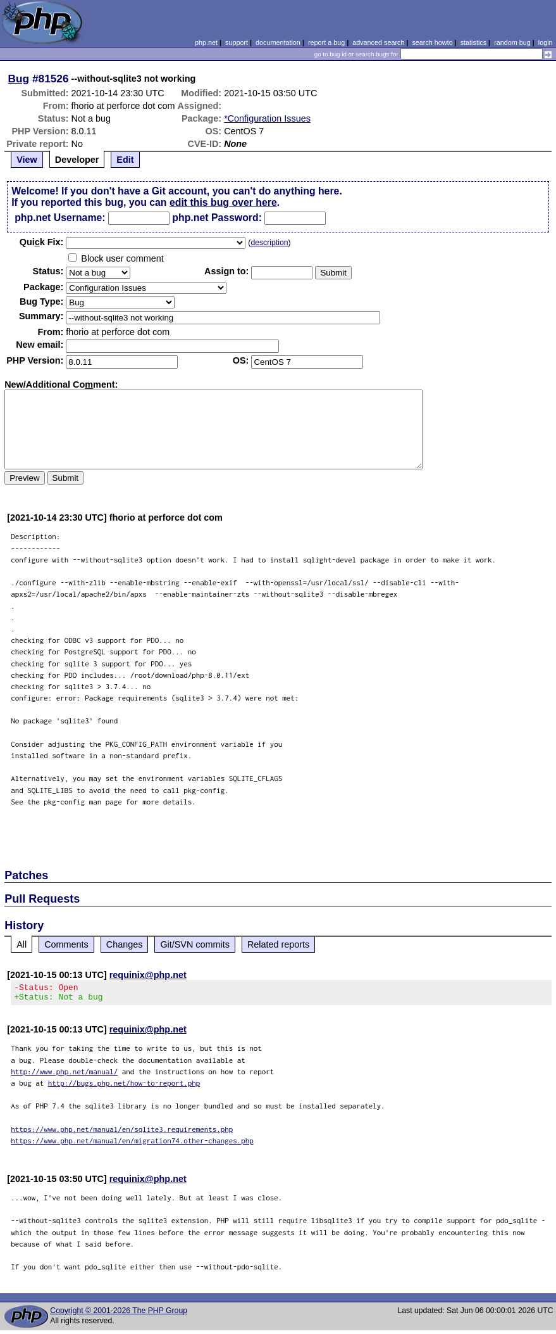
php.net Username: (60, 217)
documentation (278, 42)
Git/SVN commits (195, 944)
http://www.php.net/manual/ (64, 1075)
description (269, 242)
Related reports (278, 944)
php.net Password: (217, 217)
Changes (124, 944)
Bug (19, 78)
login (545, 42)
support (236, 42)
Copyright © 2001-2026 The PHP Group (118, 1314)
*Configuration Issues (267, 118)
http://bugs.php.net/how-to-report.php (124, 1087)
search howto (432, 42)
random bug (512, 42)
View (26, 160)
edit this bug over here (223, 202)
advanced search (378, 42)
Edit (124, 160)
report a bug (326, 42)
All (21, 944)
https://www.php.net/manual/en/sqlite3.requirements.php (122, 1133)
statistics (473, 42)
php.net (206, 42)
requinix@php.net (148, 975)
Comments (66, 944)
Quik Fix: (42, 242)
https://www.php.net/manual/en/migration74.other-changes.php (132, 1144)
